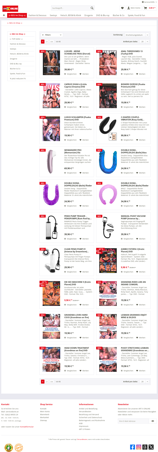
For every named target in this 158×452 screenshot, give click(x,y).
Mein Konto (45, 411)
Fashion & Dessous (18, 44)
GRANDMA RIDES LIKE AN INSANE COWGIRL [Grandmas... (133, 283)
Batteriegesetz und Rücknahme (92, 420)
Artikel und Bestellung (88, 408)
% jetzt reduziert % (18, 78)
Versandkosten (85, 411)
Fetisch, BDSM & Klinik (19, 54)
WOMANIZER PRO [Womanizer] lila (72, 151)
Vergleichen (70, 74)
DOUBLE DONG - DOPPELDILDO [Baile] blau (134, 151)
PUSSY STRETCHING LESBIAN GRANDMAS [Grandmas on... (135, 349)
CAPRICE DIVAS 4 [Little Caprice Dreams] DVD (75, 85)
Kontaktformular (27, 427)
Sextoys (13, 49)
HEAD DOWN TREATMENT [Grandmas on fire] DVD (76, 349)
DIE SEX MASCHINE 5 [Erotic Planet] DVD (77, 283)
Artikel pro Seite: (130, 41)
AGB (80, 423)
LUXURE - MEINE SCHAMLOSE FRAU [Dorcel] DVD (77, 52)
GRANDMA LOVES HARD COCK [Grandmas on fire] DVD (76, 316)
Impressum (83, 426)
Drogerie (13, 59)
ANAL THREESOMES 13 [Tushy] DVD (132, 52)
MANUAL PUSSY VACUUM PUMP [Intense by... (133, 217)
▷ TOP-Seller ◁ (16, 39)
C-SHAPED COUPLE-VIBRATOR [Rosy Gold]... (132, 118)
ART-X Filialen (84, 429)
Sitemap (43, 420)
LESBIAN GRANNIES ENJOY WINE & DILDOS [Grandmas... (134, 316)
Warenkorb (44, 414)
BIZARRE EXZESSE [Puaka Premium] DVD (133, 85)
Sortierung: (118, 35)
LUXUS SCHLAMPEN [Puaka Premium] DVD (77, 118)
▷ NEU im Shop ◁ (17, 34)
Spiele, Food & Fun (17, 73)
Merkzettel (44, 417)
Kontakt (43, 408)
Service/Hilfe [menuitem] (148, 2)
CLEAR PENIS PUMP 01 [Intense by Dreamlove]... (76, 250)
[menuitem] (73, 9)
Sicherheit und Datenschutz (90, 417)
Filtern (46, 35)
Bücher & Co (15, 68)
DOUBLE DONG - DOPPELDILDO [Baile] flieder (78, 184)
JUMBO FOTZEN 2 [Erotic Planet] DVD (132, 250)
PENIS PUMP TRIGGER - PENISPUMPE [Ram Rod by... (78, 217)
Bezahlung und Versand (89, 414)
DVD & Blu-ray (16, 63)
